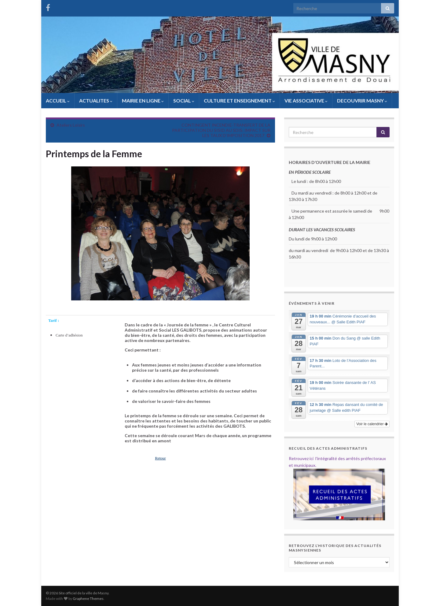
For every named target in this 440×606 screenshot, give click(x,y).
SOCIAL (183, 100)
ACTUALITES (95, 100)
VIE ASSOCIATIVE (306, 100)
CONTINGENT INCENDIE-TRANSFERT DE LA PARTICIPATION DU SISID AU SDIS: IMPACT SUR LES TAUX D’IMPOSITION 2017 (221, 130)
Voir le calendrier (372, 424)
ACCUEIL (58, 100)
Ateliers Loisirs (71, 125)
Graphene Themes (88, 598)
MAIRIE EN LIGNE (143, 100)
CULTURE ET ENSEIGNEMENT (239, 100)
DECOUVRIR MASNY (362, 100)
